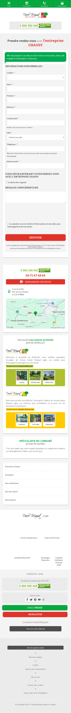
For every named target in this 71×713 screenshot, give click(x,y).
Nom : (10, 84)
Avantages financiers (45, 551)
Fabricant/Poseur (52, 530)
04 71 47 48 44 (35, 275)
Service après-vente (35, 647)
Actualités (9, 475)
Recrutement (10, 500)
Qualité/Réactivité (22, 550)
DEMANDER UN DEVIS (35, 281)
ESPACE (34, 608)
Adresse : (11, 107)
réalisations (12, 483)
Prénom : (11, 95)
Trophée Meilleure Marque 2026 (58, 554)
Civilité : (11, 73)
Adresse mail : (13, 161)
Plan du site (35, 677)
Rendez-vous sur (19, 366)
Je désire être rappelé (17, 182)
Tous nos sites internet (35, 629)
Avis (11, 491)
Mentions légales (35, 657)
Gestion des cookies (36, 685)
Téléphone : (12, 144)
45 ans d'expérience (29, 530)
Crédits (35, 665)
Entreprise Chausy (12, 466)
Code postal (12, 118)
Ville (9, 132)
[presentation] (35, 215)
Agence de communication (35, 669)
